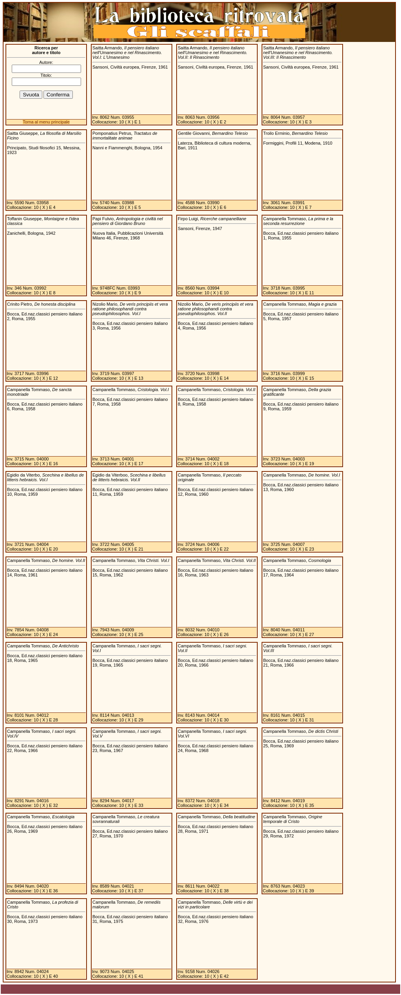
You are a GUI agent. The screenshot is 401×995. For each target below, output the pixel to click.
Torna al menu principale (46, 122)
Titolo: (46, 75)
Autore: (46, 62)
